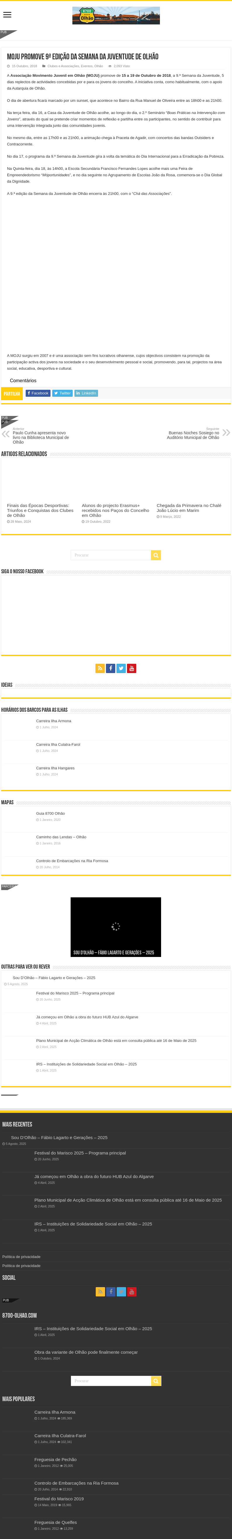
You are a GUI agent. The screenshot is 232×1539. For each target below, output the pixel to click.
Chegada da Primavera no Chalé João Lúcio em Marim (189, 508)
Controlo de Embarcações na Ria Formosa (72, 861)
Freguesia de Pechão (55, 1459)
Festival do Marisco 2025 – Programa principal (75, 993)
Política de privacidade (21, 1257)
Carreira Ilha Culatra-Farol (58, 744)
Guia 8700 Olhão (50, 813)
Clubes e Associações (63, 66)
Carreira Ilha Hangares (55, 768)
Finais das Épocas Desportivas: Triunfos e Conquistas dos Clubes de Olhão (40, 510)
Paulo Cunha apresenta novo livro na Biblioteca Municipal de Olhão (43, 435)
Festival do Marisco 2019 (59, 1498)
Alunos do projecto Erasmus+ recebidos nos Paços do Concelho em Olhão (115, 510)
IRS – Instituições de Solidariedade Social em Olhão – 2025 (86, 1064)
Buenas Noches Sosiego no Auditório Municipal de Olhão (189, 433)
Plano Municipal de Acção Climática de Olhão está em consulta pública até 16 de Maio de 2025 (116, 1040)
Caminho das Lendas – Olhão (61, 837)
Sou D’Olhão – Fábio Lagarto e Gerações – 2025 (114, 953)
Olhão (98, 66)
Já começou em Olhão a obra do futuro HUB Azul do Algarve (87, 1017)
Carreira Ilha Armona (53, 721)
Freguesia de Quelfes (55, 1522)
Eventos (87, 66)
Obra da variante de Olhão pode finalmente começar (86, 1352)
